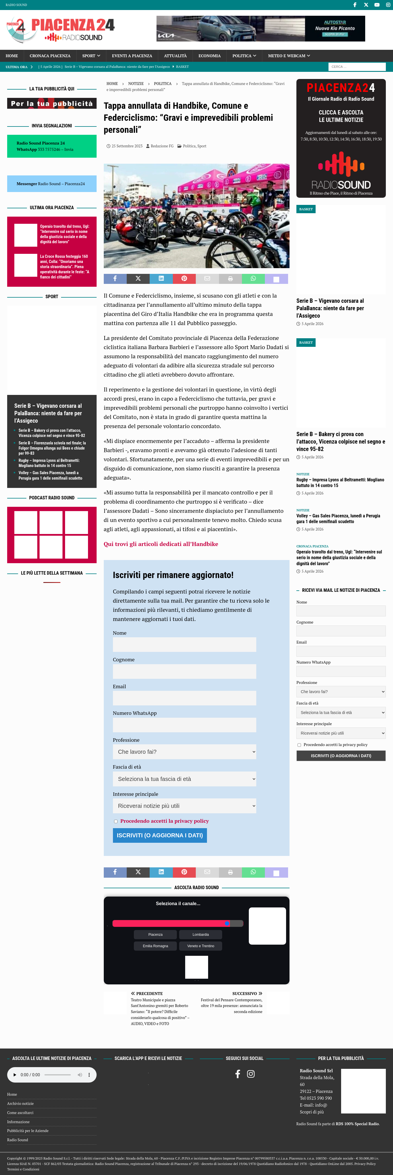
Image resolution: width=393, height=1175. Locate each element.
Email (119, 686)
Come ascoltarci (20, 1112)
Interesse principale (136, 793)
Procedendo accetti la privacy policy (164, 820)
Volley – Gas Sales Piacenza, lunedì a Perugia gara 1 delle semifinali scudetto (338, 519)
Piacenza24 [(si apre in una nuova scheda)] (75, 183)
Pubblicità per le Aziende (27, 1130)
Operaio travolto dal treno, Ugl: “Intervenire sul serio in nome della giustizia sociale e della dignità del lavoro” (339, 558)
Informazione (18, 1121)
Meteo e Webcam (286, 55)
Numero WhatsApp (135, 712)
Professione (126, 739)
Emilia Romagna (155, 946)
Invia (69, 149)
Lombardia (201, 935)
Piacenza (155, 935)
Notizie (136, 83)
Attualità (175, 55)
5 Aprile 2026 (312, 323)
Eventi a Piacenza (132, 55)
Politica (241, 55)
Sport (88, 55)
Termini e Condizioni (23, 1169)
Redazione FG (162, 146)
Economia (210, 55)
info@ (321, 1105)
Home (12, 55)
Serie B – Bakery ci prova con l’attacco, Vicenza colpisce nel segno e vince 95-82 (340, 441)
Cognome (124, 659)
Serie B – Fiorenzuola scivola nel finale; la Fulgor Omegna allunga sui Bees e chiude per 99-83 (52, 448)
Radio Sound (16, 5)
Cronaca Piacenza (50, 55)
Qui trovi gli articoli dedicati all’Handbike (161, 544)
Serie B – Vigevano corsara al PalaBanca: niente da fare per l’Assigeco (48, 413)
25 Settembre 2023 (127, 146)
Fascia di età (127, 766)
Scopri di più (312, 1112)
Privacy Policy (365, 1164)
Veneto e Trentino (200, 946)
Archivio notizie (20, 1103)
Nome (120, 632)
